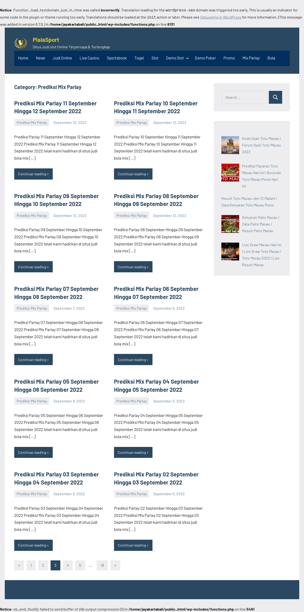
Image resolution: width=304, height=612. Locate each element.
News (40, 56)
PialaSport (46, 38)
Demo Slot (176, 56)
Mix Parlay (251, 56)
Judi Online (62, 56)
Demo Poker (205, 56)
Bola (271, 56)
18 (102, 564)
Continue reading (32, 173)
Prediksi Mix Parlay (32, 121)
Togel (139, 56)
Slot (155, 56)
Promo (229, 56)
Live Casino (89, 56)
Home (23, 56)
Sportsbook (117, 56)
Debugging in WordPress (220, 16)
